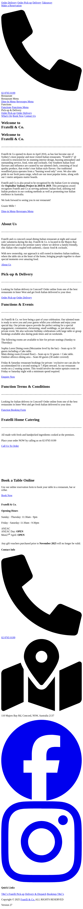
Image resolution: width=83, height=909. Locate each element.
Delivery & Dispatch (35, 894)
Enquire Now (8, 376)
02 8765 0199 (8, 93)
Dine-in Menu (8, 211)
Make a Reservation (11, 5)
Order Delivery (9, 2)
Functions (6, 107)
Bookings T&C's (55, 894)
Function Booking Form (13, 410)
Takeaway (47, 2)
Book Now (18, 116)
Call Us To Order (10, 446)
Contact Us (30, 116)
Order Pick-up (24, 2)
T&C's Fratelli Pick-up (12, 894)
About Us (6, 264)
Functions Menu (20, 107)
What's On (6, 116)
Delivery (36, 2)
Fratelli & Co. (28, 899)
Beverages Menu (25, 101)
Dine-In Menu (8, 101)
